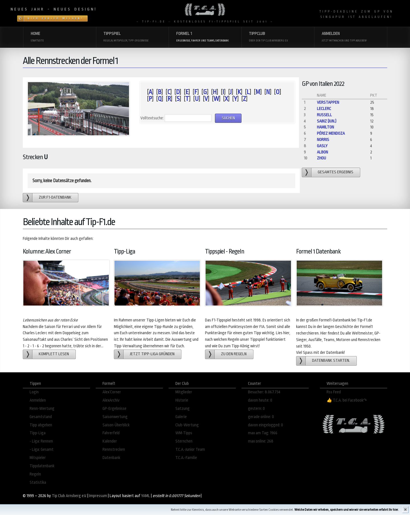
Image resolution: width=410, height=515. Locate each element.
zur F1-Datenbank (55, 197)
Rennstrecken (113, 449)
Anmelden (38, 400)
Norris (323, 139)
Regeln (35, 474)
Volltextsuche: (152, 118)
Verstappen (328, 102)
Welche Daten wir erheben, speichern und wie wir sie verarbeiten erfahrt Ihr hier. (346, 510)
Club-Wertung (187, 425)
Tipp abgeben (41, 425)
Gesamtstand (41, 416)
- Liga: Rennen (41, 441)
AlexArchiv (111, 400)
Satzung (182, 408)
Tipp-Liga (38, 433)
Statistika (38, 482)
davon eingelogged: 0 (265, 425)
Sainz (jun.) (326, 121)
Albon (322, 152)
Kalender (109, 441)
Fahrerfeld (111, 433)
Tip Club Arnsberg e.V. (69, 495)
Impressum (98, 495)
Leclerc (324, 108)
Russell (324, 115)
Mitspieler (38, 457)
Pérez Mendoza (331, 133)
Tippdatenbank (42, 466)
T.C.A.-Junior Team (190, 449)
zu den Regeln (234, 354)
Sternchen (183, 441)
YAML (145, 495)
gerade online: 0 (261, 416)
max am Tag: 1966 (262, 433)
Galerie (181, 416)
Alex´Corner (111, 392)
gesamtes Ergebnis (335, 172)
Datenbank (111, 457)
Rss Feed (334, 392)
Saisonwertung (115, 416)
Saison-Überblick (116, 425)
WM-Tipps (183, 433)
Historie (181, 400)
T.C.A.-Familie (186, 457)
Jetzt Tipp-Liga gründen (152, 354)
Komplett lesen (54, 354)
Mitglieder (183, 392)
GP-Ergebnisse (114, 408)
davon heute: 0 (260, 400)
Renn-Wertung (42, 408)
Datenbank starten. (331, 360)
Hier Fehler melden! (55, 18)
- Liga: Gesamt (42, 449)
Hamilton (325, 127)
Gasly (322, 146)
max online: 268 (260, 441)
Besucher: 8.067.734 (264, 392)
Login (34, 392)
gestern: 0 (256, 408)
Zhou (321, 158)
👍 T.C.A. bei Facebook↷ (347, 400)
